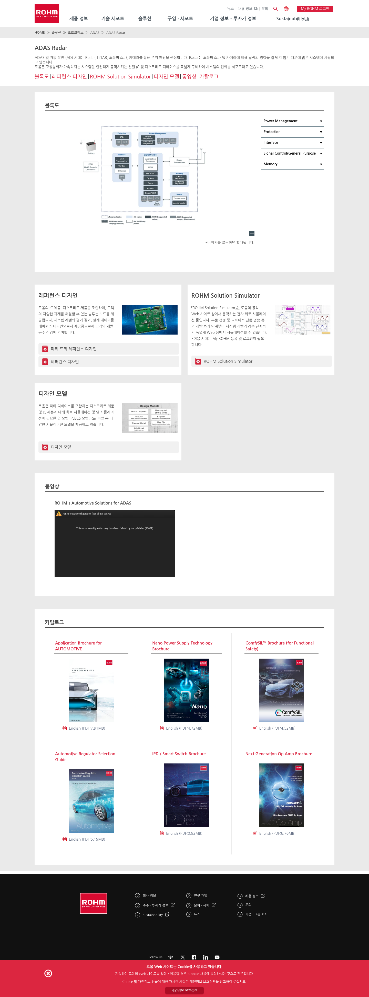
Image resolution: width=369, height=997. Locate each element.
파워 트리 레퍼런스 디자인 (74, 349)
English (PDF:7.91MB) (87, 728)
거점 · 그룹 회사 (256, 914)
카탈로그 (209, 76)
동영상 (189, 76)
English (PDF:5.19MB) (87, 839)
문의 (265, 9)
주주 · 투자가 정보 (155, 905)
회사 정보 (149, 895)
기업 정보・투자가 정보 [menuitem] (233, 18)
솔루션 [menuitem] (144, 18)
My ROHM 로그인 (315, 9)
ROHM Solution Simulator (120, 76)
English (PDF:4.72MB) (184, 728)
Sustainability (290, 18)
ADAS (94, 32)
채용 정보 (245, 9)
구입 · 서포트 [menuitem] (180, 18)
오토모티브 (76, 32)
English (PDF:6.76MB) (277, 833)
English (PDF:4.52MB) (277, 728)
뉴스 (230, 9)
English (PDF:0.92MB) (184, 833)
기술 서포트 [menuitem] (112, 18)
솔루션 (56, 32)
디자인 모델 (166, 76)
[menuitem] (290, 19)
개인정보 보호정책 (184, 990)
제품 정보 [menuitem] (78, 18)
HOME (40, 32)
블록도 (42, 76)
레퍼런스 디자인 (69, 76)
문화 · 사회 (201, 905)
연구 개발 (201, 895)
